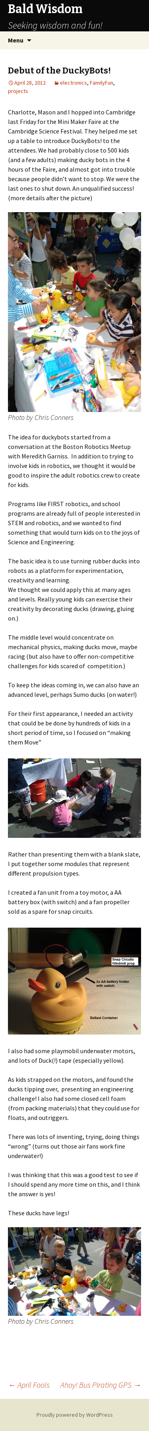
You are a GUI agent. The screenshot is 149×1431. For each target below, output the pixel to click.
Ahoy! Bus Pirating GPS (100, 1385)
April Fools (29, 1385)
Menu (15, 40)
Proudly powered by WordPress (75, 1414)
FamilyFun (101, 82)
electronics (73, 82)
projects (18, 91)
